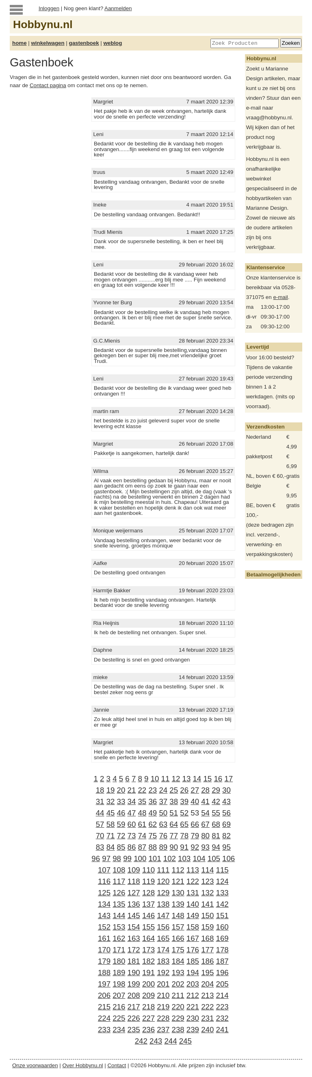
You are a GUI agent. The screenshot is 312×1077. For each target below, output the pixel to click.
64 (173, 824)
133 (222, 892)
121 (178, 881)
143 (104, 915)
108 (119, 870)
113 (192, 870)
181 (134, 961)
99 (127, 858)
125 (104, 892)
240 (207, 1029)
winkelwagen (47, 43)
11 (165, 778)
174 (163, 949)
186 (207, 961)
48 (142, 813)
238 (178, 1029)
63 (163, 824)
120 (163, 881)
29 (216, 790)
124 (222, 881)
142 (222, 904)
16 (218, 778)
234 (119, 1029)
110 (148, 870)
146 (148, 915)
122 (192, 881)
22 (142, 790)
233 (104, 1029)
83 (100, 847)
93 (205, 847)
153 (119, 927)
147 (163, 915)
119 (148, 881)
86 (132, 847)
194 (192, 972)
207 (119, 995)
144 (119, 915)
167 (192, 938)
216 (119, 1006)
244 (170, 1041)
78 (184, 835)
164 (148, 938)
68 (216, 824)
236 (148, 1029)
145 (134, 915)
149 (192, 915)
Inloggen (49, 8)
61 (142, 824)
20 (121, 790)
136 (134, 904)
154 (134, 927)
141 (207, 904)
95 (226, 847)
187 (222, 961)
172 (134, 949)
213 (207, 995)
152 (104, 927)
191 (148, 972)
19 (110, 790)
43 (226, 801)
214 (222, 995)
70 (100, 835)
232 (222, 1018)
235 (134, 1029)
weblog (112, 43)
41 (205, 801)
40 (195, 801)
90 (173, 847)
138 (163, 904)
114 (207, 870)
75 (152, 835)
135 (119, 904)
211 (178, 995)
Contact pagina (48, 85)
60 (132, 824)
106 (228, 858)
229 (178, 1018)
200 (148, 984)
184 (178, 961)
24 (163, 790)
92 (195, 847)
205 (222, 984)
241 (222, 1029)
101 (154, 858)
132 (207, 892)
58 (110, 824)
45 (110, 813)
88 (152, 847)
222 (207, 1006)
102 (169, 858)
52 (184, 813)
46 (121, 813)
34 (132, 801)
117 (119, 881)
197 (104, 984)
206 (104, 995)
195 (207, 972)
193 (178, 972)
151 (222, 915)
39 (184, 801)
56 (226, 813)
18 (100, 790)
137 (148, 904)
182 (148, 961)
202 (178, 984)
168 (207, 938)
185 (192, 961)
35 (142, 801)
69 (226, 824)
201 (163, 984)
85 (121, 847)
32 (110, 801)
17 (228, 778)
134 (104, 904)
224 (104, 1018)
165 (163, 938)
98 (117, 858)
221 (192, 1006)
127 (134, 892)
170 (104, 949)
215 (104, 1006)
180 (119, 961)
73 (132, 835)
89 (163, 847)
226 (134, 1018)
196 (222, 972)
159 (207, 927)
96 (95, 858)
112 (178, 870)
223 (222, 1006)
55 (216, 813)
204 (207, 984)
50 (163, 813)
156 (163, 927)
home (19, 43)
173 (148, 949)
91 (184, 847)
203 (192, 984)
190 (134, 972)
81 (216, 835)
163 (134, 938)
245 (185, 1041)
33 (121, 801)
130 (178, 892)
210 (163, 995)
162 (119, 938)
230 (192, 1018)
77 (173, 835)
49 (152, 813)
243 (156, 1041)
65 (184, 824)
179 (104, 961)
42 (216, 801)
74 (142, 835)
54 (205, 813)
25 (173, 790)
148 (178, 915)
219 (163, 1006)
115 (222, 870)
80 (205, 835)
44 (100, 813)
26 (184, 790)
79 (195, 835)
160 (222, 927)
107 (104, 870)
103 (184, 858)
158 (192, 927)
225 (119, 1018)
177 (207, 949)
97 (106, 858)
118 (134, 881)
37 (163, 801)
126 (119, 892)
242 (141, 1041)
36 (152, 801)
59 (121, 824)
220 (178, 1006)
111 (163, 870)
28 (205, 790)
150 (207, 915)
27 (195, 790)
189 (119, 972)
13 (186, 778)
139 (178, 904)
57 (100, 824)
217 (134, 1006)
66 (195, 824)
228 (163, 1018)
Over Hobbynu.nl (83, 1065)
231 (207, 1018)
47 (132, 813)
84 (110, 847)
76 (163, 835)
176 (192, 949)
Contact (116, 1065)
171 (119, 949)
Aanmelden (118, 8)
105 (214, 858)
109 (134, 870)
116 (104, 881)
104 (199, 858)
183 (163, 961)
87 (142, 847)
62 (152, 824)
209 (148, 995)
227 (148, 1018)
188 (104, 972)
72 (121, 835)
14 (197, 778)
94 (216, 847)
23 (152, 790)
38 (173, 801)
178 (222, 949)
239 (192, 1029)
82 (226, 835)
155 (148, 927)
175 (178, 949)
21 (132, 790)
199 (134, 984)
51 (173, 813)
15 (207, 778)
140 (192, 904)
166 (178, 938)
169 (222, 938)
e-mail (280, 297)
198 (119, 984)
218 (148, 1006)
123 (207, 881)
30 (226, 790)
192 (163, 972)
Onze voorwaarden (35, 1065)
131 (192, 892)
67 (205, 824)
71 (110, 835)
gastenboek (84, 43)
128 (148, 892)
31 (100, 801)
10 (155, 778)
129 (163, 892)
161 (104, 938)
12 (176, 778)
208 (134, 995)
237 (163, 1029)
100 (140, 858)
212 (192, 995)
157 (178, 927)
